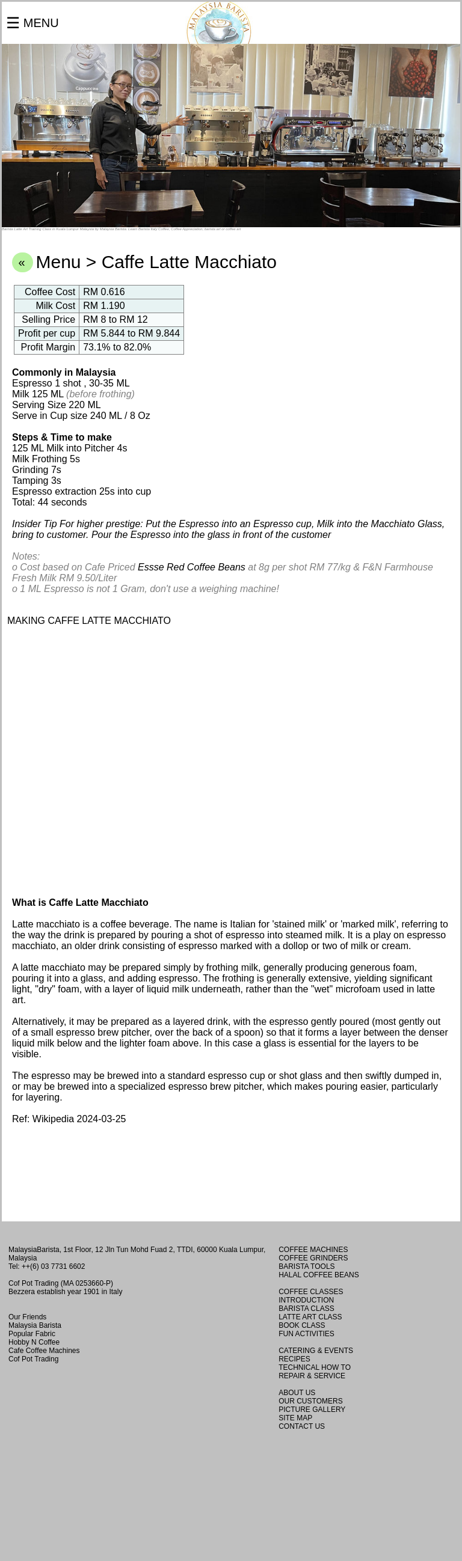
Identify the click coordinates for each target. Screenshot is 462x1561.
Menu (58, 262)
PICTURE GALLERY (312, 1409)
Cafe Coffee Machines (44, 1350)
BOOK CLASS (302, 1325)
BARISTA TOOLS (306, 1266)
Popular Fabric (31, 1334)
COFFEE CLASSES (311, 1292)
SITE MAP (295, 1418)
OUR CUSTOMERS (310, 1401)
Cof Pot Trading (33, 1359)
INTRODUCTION (306, 1300)
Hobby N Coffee (34, 1342)
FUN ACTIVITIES (306, 1334)
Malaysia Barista (34, 1325)
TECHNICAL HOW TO (315, 1367)
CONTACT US (302, 1426)
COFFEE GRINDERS (313, 1258)
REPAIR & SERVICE (312, 1376)
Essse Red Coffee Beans (191, 567)
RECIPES (294, 1359)
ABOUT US (297, 1392)
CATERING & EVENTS (316, 1350)
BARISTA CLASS (306, 1308)
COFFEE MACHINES (313, 1249)
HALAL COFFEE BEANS (319, 1275)
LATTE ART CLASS (310, 1317)
